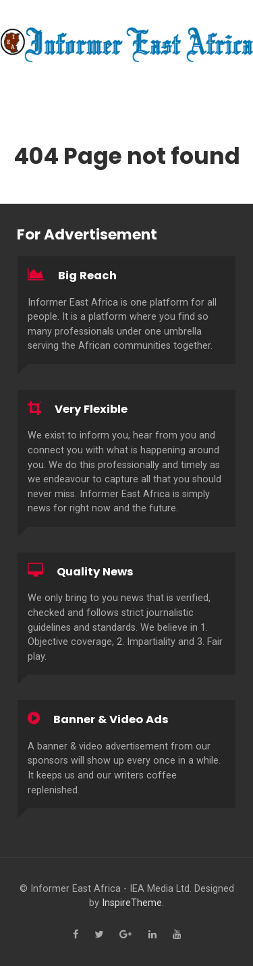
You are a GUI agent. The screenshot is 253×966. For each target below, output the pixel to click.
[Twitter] (99, 935)
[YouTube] (177, 935)
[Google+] (126, 935)
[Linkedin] (152, 935)
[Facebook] (75, 935)
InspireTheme (132, 903)
